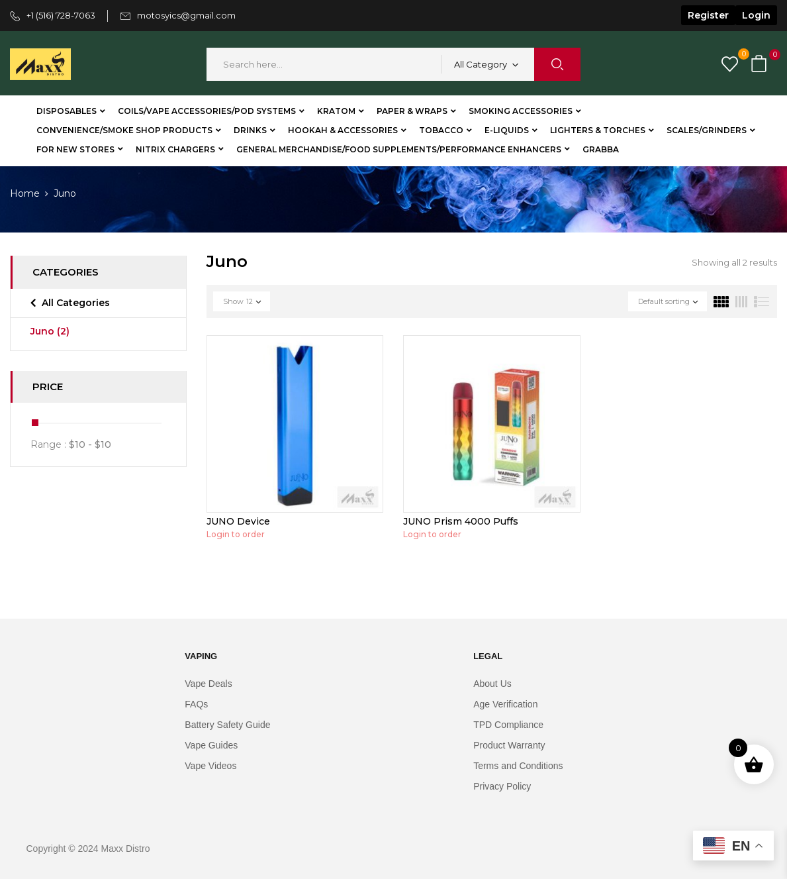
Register (708, 15)
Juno (49, 331)
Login (756, 15)
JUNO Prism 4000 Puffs (460, 521)
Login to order (236, 534)
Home (25, 193)
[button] (760, 64)
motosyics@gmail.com (186, 15)
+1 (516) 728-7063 (60, 15)
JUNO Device (238, 521)
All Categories (76, 303)
